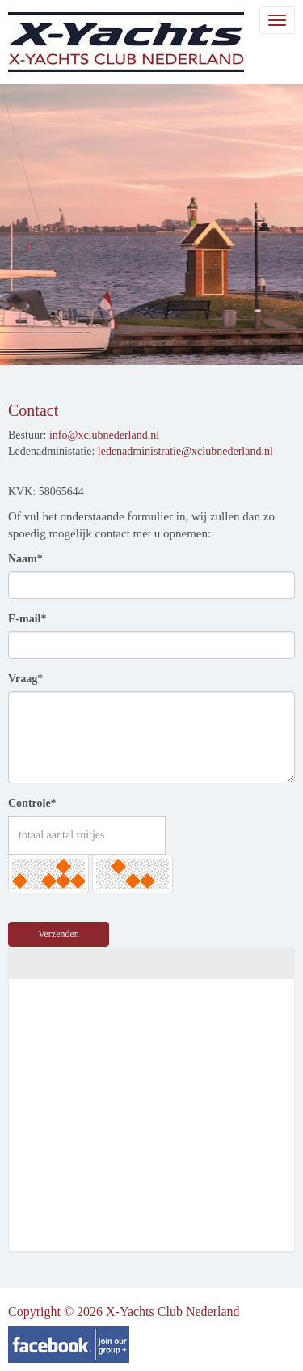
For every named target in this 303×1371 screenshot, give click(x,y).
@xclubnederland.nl (104, 435)
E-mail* (27, 619)
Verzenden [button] (58, 934)
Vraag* (25, 679)
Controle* (32, 803)
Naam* (25, 559)
